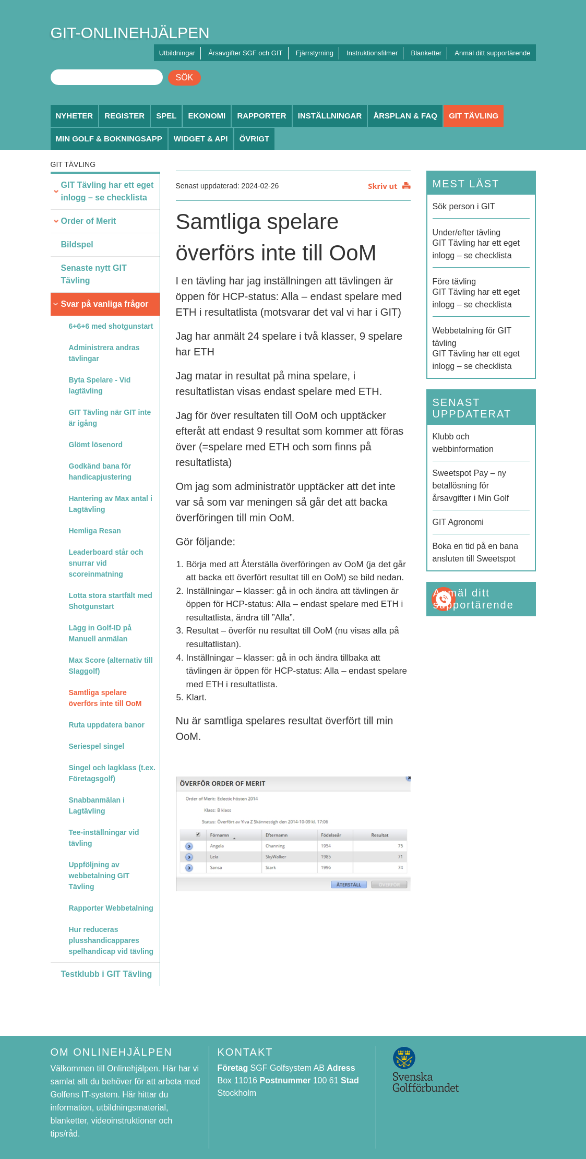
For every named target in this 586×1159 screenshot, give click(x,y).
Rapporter (261, 115)
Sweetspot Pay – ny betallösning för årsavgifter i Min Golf (471, 486)
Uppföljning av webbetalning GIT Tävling (99, 876)
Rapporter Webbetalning (111, 908)
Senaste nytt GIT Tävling (94, 274)
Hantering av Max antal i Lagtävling (110, 503)
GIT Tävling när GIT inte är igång (110, 417)
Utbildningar (177, 53)
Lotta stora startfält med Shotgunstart (110, 601)
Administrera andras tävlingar (104, 353)
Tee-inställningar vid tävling (104, 837)
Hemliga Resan (95, 531)
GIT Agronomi (458, 522)
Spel (166, 115)
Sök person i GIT (464, 206)
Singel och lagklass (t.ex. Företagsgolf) (112, 773)
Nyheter (74, 115)
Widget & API (201, 138)
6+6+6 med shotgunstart (111, 326)
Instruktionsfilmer (372, 53)
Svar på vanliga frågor (105, 304)
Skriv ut (382, 186)
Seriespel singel (97, 746)
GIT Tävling (473, 115)
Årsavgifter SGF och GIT (245, 53)
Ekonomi (207, 115)
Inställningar (330, 115)
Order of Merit (88, 221)
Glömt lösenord (96, 444)
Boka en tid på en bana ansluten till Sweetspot (476, 552)
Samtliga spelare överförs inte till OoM (105, 698)
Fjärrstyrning (314, 53)
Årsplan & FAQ (405, 115)
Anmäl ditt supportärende (492, 53)
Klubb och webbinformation (463, 442)
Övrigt (255, 138)
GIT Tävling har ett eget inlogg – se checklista (107, 191)
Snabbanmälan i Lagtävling (97, 805)
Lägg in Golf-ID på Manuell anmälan (100, 633)
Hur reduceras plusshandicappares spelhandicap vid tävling (111, 940)
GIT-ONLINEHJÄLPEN (130, 32)
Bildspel (77, 244)
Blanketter (426, 53)
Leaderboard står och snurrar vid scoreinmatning (106, 563)
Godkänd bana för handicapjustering (100, 471)
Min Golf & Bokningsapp (109, 138)
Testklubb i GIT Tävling (106, 974)
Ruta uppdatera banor (107, 725)
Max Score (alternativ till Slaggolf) (111, 665)
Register (124, 115)
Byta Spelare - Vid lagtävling (100, 385)
